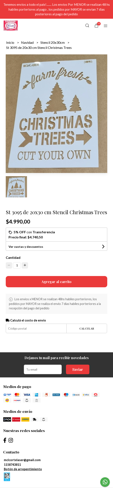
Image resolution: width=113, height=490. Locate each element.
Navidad (27, 42)
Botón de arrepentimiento (23, 469)
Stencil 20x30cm (52, 42)
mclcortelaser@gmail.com (22, 460)
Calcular (86, 328)
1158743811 (12, 464)
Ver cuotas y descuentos (26, 246)
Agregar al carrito (56, 281)
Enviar (77, 369)
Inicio (10, 42)
